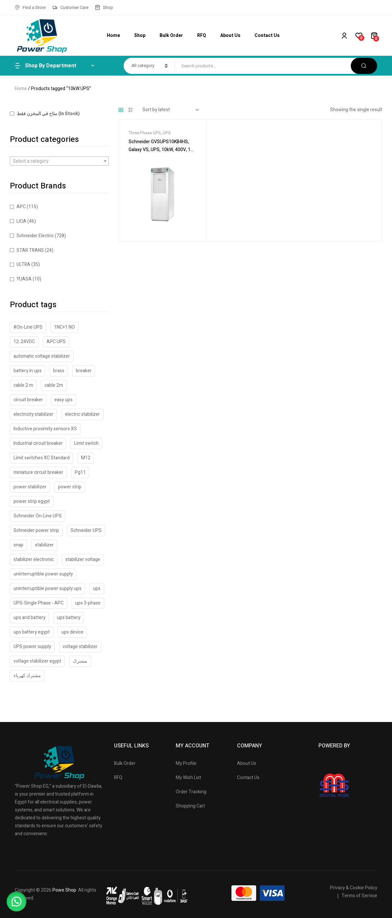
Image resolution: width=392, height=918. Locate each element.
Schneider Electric (35, 235)
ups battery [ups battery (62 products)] (68, 617)
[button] (16, 901)
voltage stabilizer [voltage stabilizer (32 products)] (80, 646)
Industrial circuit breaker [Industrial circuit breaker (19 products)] (38, 443)
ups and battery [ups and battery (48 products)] (29, 617)
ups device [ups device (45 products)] (72, 632)
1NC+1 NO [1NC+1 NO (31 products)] (64, 327)
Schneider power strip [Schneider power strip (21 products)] (36, 530)
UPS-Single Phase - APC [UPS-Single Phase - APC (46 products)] (39, 603)
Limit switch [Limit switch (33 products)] (86, 443)
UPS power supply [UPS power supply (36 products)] (32, 646)
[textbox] (59, 161)
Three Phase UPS (145, 133)
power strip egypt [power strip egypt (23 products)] (32, 501)
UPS (167, 133)
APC (21, 206)
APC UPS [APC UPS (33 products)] (56, 341)
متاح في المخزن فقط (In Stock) (45, 113)
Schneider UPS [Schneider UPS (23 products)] (86, 530)
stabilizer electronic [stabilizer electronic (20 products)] (34, 559)
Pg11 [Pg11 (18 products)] (80, 472)
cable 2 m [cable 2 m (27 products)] (23, 385)
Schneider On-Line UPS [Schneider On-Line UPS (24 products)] (38, 515)
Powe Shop (64, 890)
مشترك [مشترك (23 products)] (80, 661)
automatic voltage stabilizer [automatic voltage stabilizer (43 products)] (42, 356)
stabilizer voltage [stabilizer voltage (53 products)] (82, 559)
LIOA (21, 221)
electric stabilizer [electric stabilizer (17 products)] (82, 414)
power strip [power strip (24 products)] (69, 486)
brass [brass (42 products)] (58, 370)
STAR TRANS (30, 250)
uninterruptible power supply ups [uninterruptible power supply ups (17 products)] (47, 588)
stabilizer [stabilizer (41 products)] (44, 544)
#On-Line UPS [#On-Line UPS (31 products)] (28, 327)
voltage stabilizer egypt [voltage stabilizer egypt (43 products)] (37, 661)
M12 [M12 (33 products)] (85, 457)
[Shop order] (170, 110)
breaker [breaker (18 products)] (84, 370)
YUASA (24, 279)
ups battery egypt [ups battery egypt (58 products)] (32, 632)
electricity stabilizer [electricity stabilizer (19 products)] (33, 414)
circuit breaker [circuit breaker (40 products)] (28, 399)
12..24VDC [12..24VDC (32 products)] (24, 341)
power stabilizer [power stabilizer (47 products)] (30, 486)
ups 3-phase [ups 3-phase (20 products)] (88, 603)
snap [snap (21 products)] (18, 544)
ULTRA (23, 264)
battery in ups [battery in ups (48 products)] (28, 370)
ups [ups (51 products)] (97, 588)
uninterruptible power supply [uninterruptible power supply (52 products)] (43, 574)
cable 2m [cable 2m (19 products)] (54, 385)
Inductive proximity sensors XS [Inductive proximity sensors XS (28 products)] (45, 428)
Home (21, 88)
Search (364, 66)
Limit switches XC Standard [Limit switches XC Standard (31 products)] (42, 457)
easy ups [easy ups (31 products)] (63, 399)
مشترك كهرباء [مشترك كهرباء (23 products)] (27, 675)
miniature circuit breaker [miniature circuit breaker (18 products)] (38, 472)
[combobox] (59, 161)
